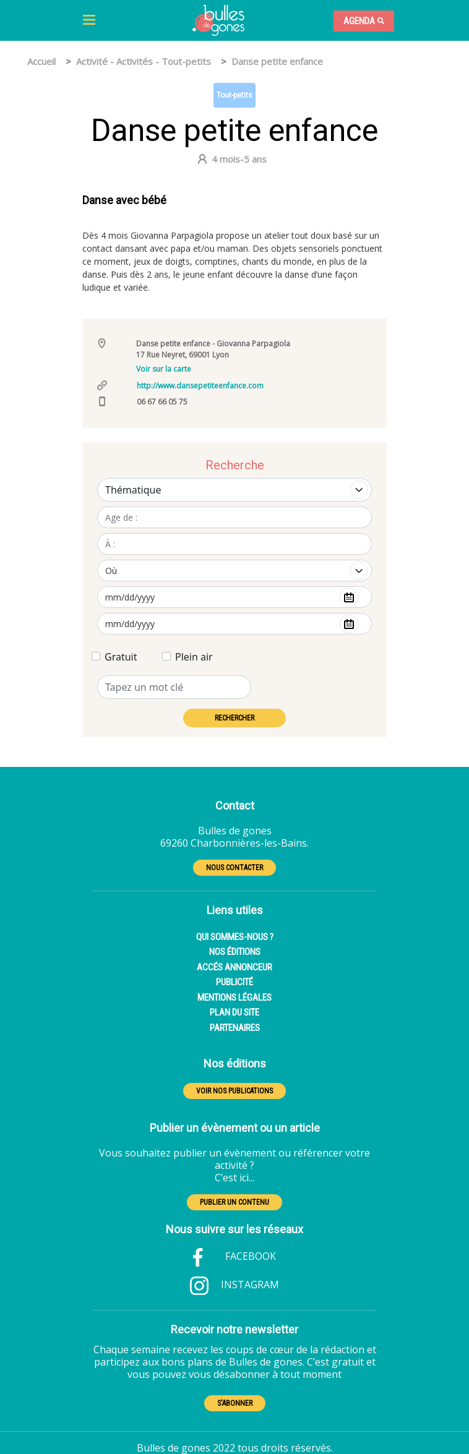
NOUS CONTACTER (234, 867)
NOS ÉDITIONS (234, 951)
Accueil (41, 61)
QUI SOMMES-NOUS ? (234, 937)
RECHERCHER (234, 718)
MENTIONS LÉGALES (234, 997)
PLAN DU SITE (234, 1012)
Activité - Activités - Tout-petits (143, 61)
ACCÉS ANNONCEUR (234, 967)
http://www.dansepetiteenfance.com (200, 385)
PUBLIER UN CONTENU (234, 1202)
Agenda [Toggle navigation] (363, 21)
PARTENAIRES (235, 1027)
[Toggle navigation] (89, 20)
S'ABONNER (234, 1403)
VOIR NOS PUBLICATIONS (234, 1091)
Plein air (194, 657)
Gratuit (121, 657)
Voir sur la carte (163, 369)
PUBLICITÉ (234, 982)
